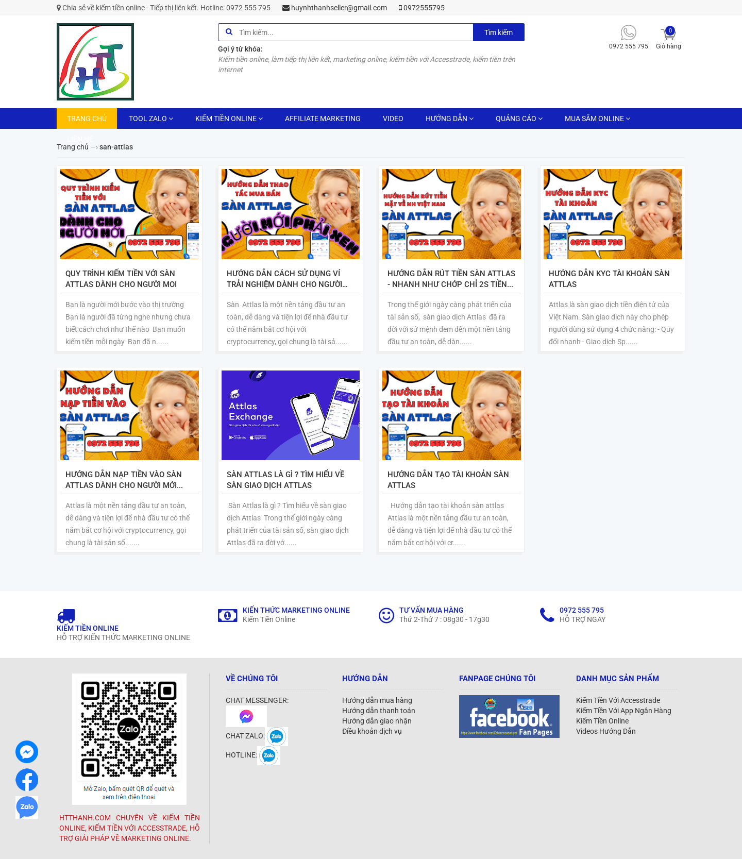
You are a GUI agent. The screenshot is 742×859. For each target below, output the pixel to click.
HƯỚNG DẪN (450, 118)
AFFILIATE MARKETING (323, 118)
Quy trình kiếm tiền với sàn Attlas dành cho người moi (121, 279)
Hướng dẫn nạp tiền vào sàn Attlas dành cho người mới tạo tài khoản (123, 480)
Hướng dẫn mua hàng (377, 700)
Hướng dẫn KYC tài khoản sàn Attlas (609, 279)
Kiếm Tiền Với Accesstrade (618, 700)
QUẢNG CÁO (519, 118)
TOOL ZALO (151, 118)
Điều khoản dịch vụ (372, 731)
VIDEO (393, 118)
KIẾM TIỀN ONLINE (229, 118)
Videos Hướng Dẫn (606, 731)
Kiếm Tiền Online (602, 721)
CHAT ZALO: (257, 736)
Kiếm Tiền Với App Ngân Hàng (623, 710)
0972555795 (422, 8)
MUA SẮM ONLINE (597, 118)
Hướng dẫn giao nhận (377, 721)
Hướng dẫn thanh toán (378, 710)
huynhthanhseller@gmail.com (334, 8)
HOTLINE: (253, 755)
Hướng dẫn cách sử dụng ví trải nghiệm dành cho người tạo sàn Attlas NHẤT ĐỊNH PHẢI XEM (290, 279)
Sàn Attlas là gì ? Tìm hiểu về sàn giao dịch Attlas (285, 480)
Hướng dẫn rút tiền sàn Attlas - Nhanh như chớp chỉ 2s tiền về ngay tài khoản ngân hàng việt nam (451, 279)
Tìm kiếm (498, 32)
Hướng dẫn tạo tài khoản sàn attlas (448, 480)
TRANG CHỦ (87, 118)
